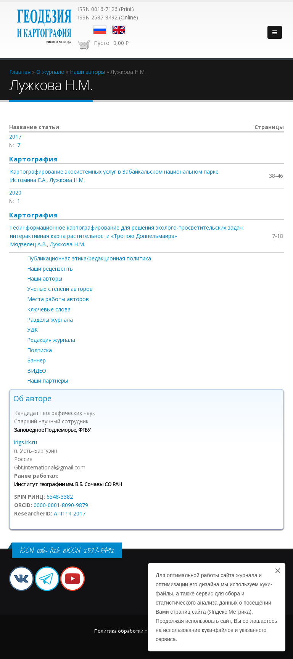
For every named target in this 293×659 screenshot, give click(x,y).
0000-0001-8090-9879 (61, 505)
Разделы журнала (50, 319)
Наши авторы (44, 278)
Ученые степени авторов (60, 288)
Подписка (39, 350)
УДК (32, 329)
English (119, 30)
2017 (15, 136)
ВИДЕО (36, 370)
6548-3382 (60, 496)
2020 (15, 192)
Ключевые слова (49, 309)
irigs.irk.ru (25, 442)
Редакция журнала (51, 339)
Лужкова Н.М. (67, 179)
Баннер (36, 360)
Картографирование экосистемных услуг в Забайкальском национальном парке (114, 171)
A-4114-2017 (69, 513)
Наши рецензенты (50, 268)
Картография (33, 159)
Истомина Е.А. (28, 179)
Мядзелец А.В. (28, 244)
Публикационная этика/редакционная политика (89, 258)
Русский (99, 30)
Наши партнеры (47, 380)
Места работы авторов (58, 299)
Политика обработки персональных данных (146, 631)
